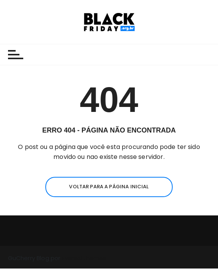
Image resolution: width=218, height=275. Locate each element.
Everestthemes (84, 258)
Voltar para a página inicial (109, 186)
